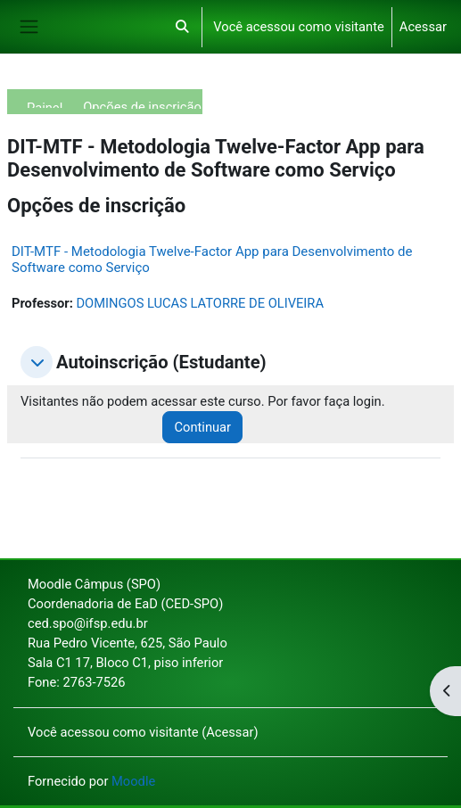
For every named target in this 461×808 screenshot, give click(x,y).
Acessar (423, 27)
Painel (44, 104)
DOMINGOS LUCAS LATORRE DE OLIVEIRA (200, 303)
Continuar (202, 427)
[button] (182, 27)
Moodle (133, 781)
